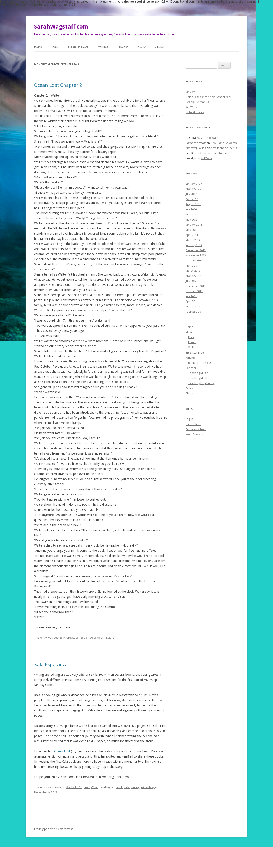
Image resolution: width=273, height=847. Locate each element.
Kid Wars (191, 107)
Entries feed (193, 424)
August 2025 (193, 189)
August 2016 (193, 204)
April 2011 (192, 301)
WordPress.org (195, 434)
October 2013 (194, 260)
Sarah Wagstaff (196, 143)
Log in (189, 419)
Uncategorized (75, 637)
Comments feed (196, 429)
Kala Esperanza (51, 664)
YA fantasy (148, 787)
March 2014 (193, 240)
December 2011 (196, 286)
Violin (191, 347)
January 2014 (194, 245)
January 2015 (194, 225)
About (159, 46)
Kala (127, 787)
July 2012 (191, 281)
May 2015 (192, 219)
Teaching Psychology (201, 383)
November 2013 (196, 255)
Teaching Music (198, 373)
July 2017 (191, 194)
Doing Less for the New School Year (208, 97)
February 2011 (195, 311)
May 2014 (192, 230)
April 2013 (192, 265)
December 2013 (196, 250)
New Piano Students (224, 143)
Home (38, 46)
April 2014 (192, 235)
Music (55, 46)
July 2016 (191, 209)
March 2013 (193, 271)
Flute (191, 337)
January (191, 92)
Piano (192, 342)
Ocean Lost (62, 751)
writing (135, 787)
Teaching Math (197, 378)
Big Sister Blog (78, 46)
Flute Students (195, 112)
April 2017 (192, 199)
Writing (102, 46)
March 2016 (193, 214)
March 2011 (193, 306)
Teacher (122, 46)
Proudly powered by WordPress (53, 829)
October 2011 (194, 291)
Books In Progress (78, 787)
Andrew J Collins (196, 148)
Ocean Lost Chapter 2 (58, 85)
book (119, 787)
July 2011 (191, 296)
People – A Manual (198, 102)
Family (142, 46)
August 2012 (193, 276)
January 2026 (194, 184)
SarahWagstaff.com (61, 26)
